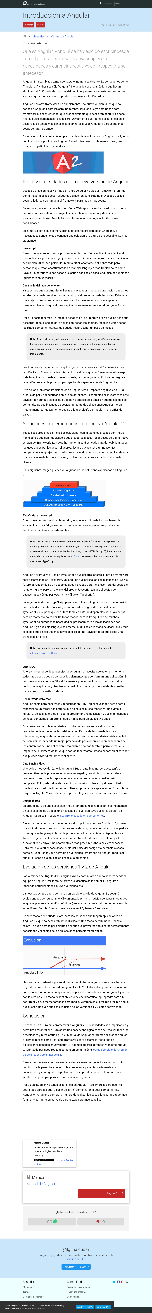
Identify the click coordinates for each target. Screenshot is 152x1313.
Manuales (38, 36)
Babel (77, 556)
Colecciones (73, 1296)
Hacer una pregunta (77, 1292)
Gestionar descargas (33, 1296)
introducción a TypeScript (44, 653)
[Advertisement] (76, 1121)
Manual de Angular (63, 36)
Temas (26, 1292)
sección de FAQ (76, 1259)
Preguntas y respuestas (78, 1287)
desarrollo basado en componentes (82, 815)
